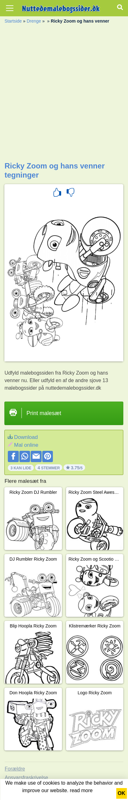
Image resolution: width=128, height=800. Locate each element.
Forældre (15, 768)
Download (26, 437)
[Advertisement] (64, 94)
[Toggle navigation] (9, 8)
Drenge (34, 21)
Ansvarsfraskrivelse (26, 777)
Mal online (26, 445)
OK (121, 793)
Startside (13, 21)
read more (81, 790)
